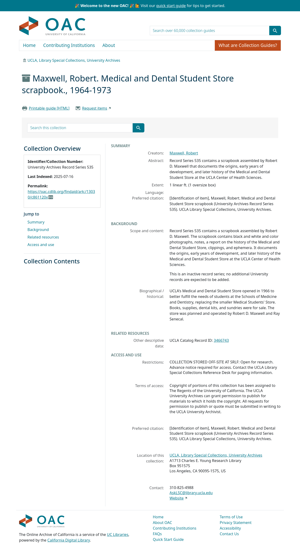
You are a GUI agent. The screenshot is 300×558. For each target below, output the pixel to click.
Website (176, 498)
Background (38, 229)
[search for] (209, 30)
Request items (94, 108)
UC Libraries (117, 534)
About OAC (162, 522)
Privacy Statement (236, 522)
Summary (35, 222)
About (108, 45)
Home (29, 45)
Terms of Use (231, 517)
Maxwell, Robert (183, 153)
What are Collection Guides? (248, 45)
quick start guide (171, 5)
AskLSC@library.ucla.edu (191, 492)
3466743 (221, 340)
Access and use (40, 244)
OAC (52, 26)
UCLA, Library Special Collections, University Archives (73, 60)
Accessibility (230, 528)
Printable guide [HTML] (49, 108)
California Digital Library (68, 540)
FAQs (157, 533)
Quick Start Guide (168, 539)
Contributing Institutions (69, 45)
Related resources (43, 237)
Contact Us (229, 533)
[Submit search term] (275, 30)
